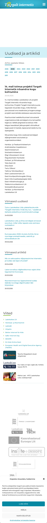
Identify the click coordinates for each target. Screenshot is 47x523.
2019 (6, 72)
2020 (38, 69)
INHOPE (8, 339)
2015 (24, 72)
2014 (29, 72)
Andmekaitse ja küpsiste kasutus (22, 520)
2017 (15, 72)
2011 (6, 75)
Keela (23, 510)
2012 (38, 72)
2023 (23, 69)
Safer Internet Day (12, 336)
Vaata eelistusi (23, 516)
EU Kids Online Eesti (13, 342)
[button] (44, 479)
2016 (20, 72)
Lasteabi (8, 326)
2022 (28, 69)
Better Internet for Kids (14, 332)
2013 (34, 72)
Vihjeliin (8, 329)
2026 (6, 69)
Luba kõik (23, 504)
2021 (33, 69)
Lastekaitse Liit (11, 319)
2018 (11, 72)
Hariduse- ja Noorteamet (14, 323)
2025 (12, 69)
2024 (19, 69)
